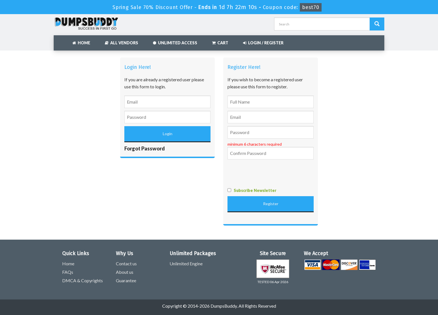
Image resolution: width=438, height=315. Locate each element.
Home (81, 42)
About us (124, 272)
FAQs (67, 272)
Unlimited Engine (186, 263)
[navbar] (61, 40)
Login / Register (263, 42)
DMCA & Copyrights (82, 280)
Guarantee (126, 280)
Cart (220, 42)
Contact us (126, 263)
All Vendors (121, 42)
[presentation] (270, 173)
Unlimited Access (175, 42)
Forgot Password (144, 148)
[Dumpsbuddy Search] (377, 24)
